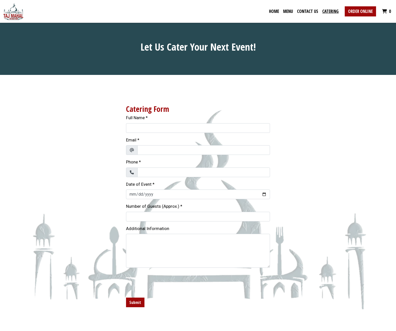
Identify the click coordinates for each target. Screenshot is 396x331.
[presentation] (164, 282)
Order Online (360, 11)
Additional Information (147, 228)
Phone (132, 161)
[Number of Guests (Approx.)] (198, 216)
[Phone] (203, 172)
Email (131, 139)
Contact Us (307, 11)
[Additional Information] (198, 251)
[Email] (203, 150)
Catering (330, 11)
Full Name (135, 117)
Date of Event (139, 184)
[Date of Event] (198, 194)
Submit (135, 302)
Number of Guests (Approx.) (152, 206)
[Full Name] (198, 128)
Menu (288, 11)
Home (274, 11)
